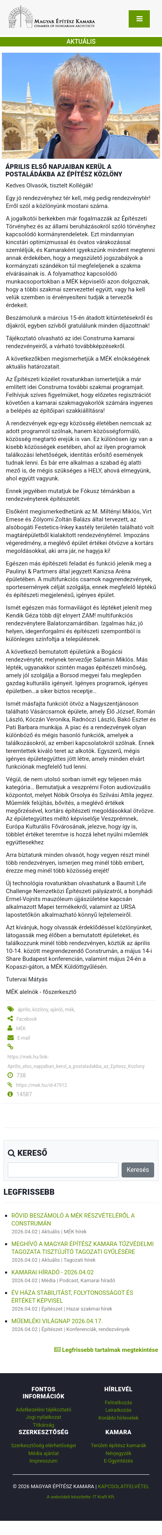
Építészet (52, 1309)
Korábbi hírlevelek (118, 1418)
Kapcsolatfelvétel (123, 1486)
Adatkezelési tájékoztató (43, 1410)
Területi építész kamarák (118, 1445)
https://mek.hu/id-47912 (41, 1085)
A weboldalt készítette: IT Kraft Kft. (81, 1497)
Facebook (26, 1019)
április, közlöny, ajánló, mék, (46, 1009)
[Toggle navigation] (139, 19)
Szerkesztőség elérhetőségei (43, 1445)
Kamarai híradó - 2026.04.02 (52, 1272)
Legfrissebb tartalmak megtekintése (106, 1349)
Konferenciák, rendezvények (98, 1329)
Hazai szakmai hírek (89, 1309)
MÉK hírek (75, 1232)
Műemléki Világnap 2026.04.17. (57, 1321)
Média (49, 1280)
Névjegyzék (118, 1453)
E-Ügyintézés (118, 1461)
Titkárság (43, 1425)
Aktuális (51, 1232)
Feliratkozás (118, 1402)
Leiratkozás (119, 1410)
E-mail (23, 1038)
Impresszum (43, 1461)
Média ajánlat (43, 1453)
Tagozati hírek (80, 1260)
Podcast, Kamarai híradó (87, 1280)
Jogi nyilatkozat (44, 1417)
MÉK (21, 1028)
